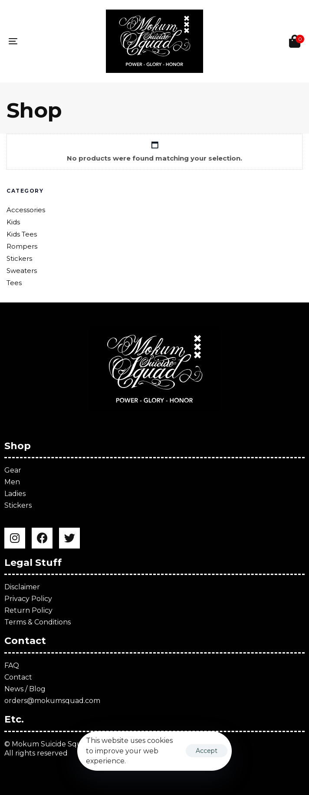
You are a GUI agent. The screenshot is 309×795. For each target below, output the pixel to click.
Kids (13, 222)
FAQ (11, 665)
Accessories (26, 210)
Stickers (19, 258)
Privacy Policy (28, 599)
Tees (14, 283)
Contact (18, 677)
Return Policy (28, 610)
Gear (12, 470)
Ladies (15, 493)
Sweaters (22, 270)
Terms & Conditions (37, 622)
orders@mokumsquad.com (52, 700)
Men (12, 482)
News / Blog (25, 689)
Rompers (22, 246)
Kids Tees (22, 234)
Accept (206, 751)
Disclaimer (22, 587)
